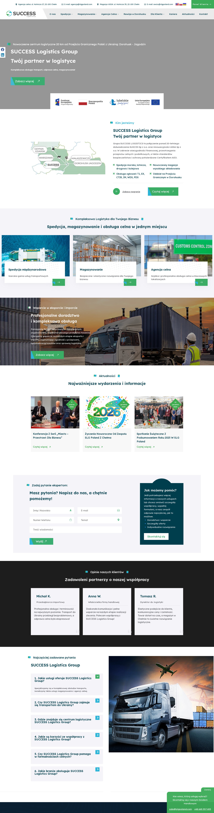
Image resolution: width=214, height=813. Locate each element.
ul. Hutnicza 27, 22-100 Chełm (149, 807)
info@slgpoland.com (111, 807)
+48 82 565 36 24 (109, 803)
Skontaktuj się (155, 538)
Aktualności (188, 13)
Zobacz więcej (28, 81)
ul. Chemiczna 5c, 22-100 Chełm (150, 799)
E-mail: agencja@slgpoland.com (77, 4)
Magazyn (141, 796)
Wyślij (46, 543)
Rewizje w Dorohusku (135, 13)
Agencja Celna (110, 13)
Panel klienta (202, 4)
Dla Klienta (157, 13)
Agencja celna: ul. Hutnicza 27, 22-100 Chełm (36, 4)
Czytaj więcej (163, 191)
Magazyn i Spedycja (110, 796)
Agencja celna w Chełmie (148, 803)
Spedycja (67, 13)
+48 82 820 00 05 (144, 810)
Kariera (173, 13)
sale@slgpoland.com (181, 809)
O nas (53, 13)
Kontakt (203, 13)
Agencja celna (160, 270)
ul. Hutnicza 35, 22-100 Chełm (114, 799)
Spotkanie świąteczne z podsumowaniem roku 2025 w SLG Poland (156, 437)
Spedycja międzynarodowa (26, 270)
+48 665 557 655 (202, 809)
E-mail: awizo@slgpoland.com (158, 4)
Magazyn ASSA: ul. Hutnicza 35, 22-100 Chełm (118, 4)
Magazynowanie (87, 13)
